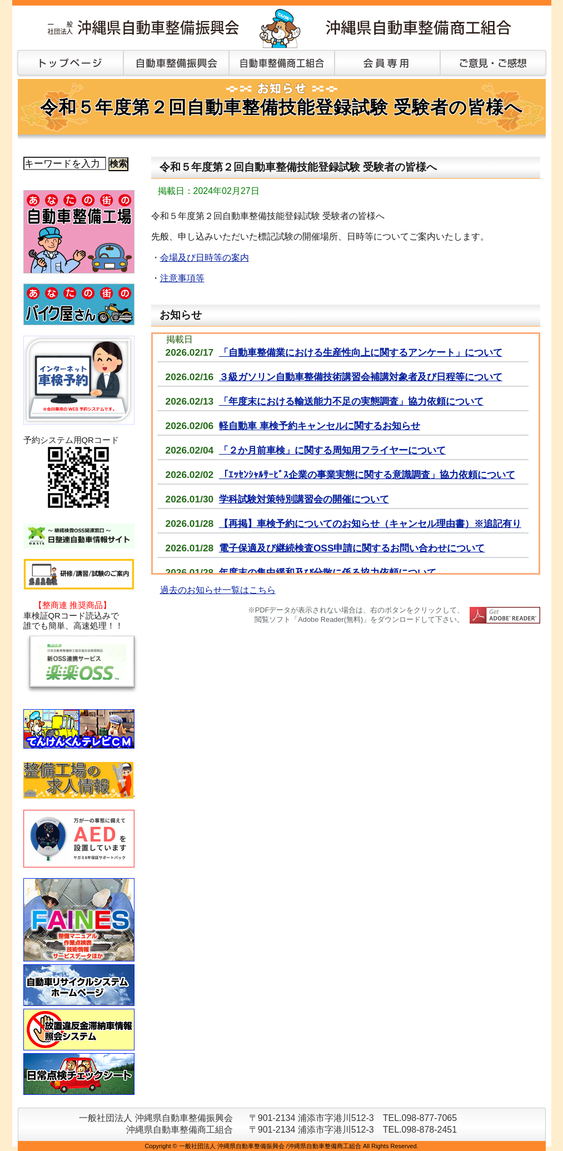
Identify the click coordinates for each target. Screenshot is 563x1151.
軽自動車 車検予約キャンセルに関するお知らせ (319, 425)
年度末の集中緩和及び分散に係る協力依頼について (327, 572)
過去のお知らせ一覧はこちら (218, 590)
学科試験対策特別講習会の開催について (304, 499)
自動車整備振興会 (176, 64)
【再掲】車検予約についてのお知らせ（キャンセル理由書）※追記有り (370, 523)
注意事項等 (182, 278)
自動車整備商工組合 (282, 64)
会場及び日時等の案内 (204, 257)
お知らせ (181, 315)
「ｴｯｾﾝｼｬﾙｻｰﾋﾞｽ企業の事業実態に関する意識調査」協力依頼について (367, 474)
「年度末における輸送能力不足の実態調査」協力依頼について (351, 401)
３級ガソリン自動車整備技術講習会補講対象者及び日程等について (360, 376)
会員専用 (387, 64)
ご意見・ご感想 (493, 64)
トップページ (67, 64)
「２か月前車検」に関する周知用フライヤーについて (332, 450)
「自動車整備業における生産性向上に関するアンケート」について (360, 352)
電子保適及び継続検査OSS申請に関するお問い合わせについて (352, 548)
